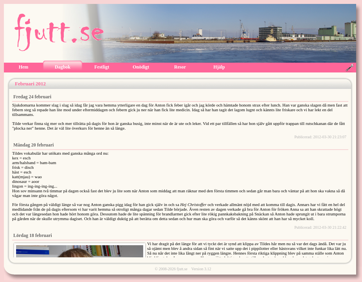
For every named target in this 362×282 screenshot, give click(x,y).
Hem (24, 67)
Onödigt (141, 67)
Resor (180, 67)
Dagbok (62, 67)
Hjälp (219, 67)
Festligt (101, 67)
